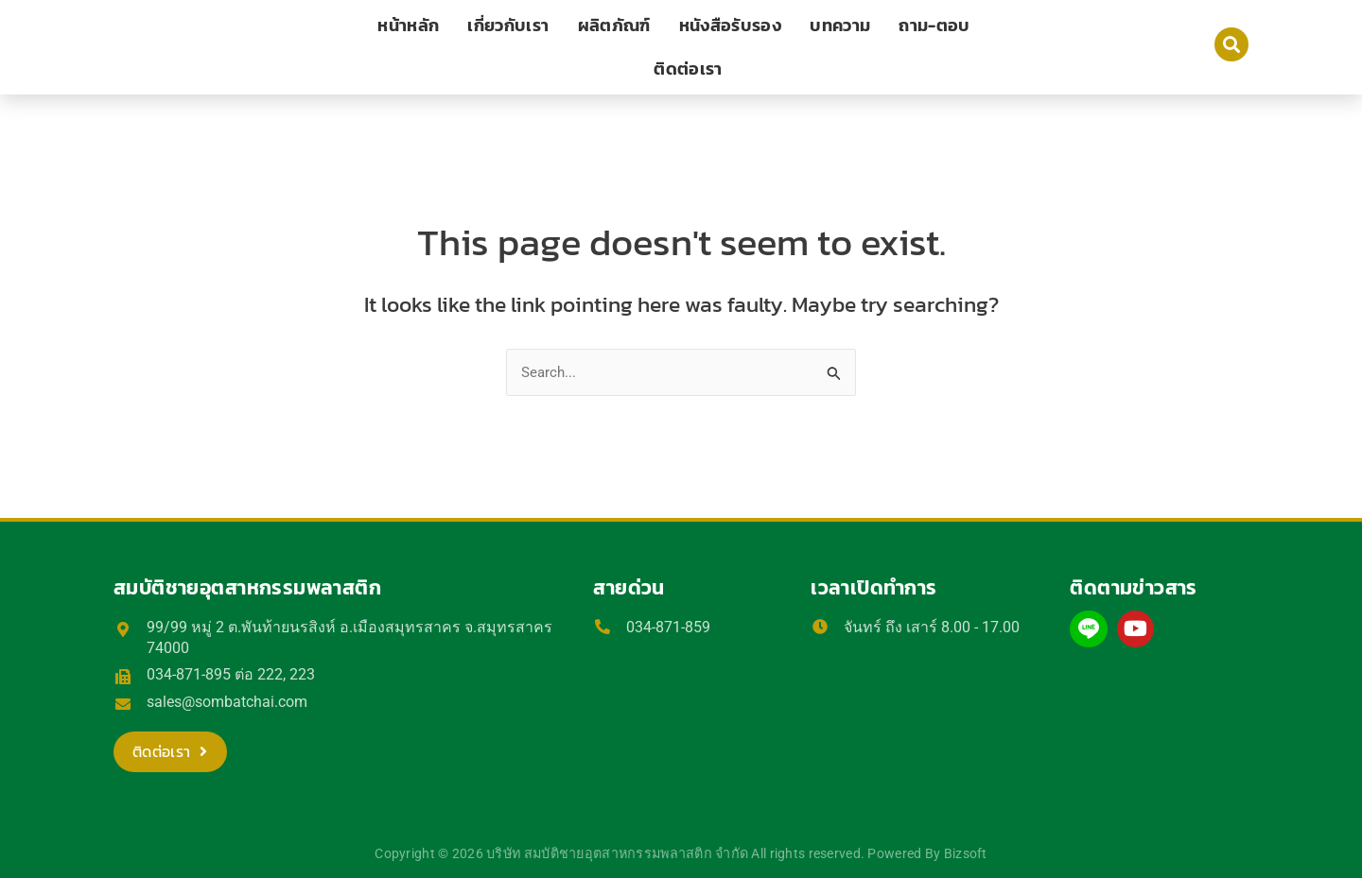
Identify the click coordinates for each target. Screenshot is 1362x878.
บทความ (840, 25)
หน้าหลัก (408, 25)
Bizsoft (965, 854)
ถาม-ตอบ (934, 25)
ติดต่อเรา (688, 69)
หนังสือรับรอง (730, 25)
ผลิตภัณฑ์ (614, 25)
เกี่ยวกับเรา (508, 25)
